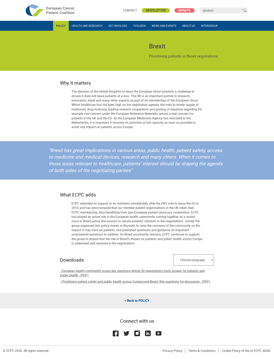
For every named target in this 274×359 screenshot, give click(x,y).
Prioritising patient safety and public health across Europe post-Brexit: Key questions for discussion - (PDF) (136, 281)
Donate (185, 10)
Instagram (137, 333)
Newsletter (156, 10)
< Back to (137, 300)
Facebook (116, 333)
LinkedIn (148, 333)
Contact (130, 10)
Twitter (126, 333)
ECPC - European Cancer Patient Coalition (50, 10)
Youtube (158, 333)
